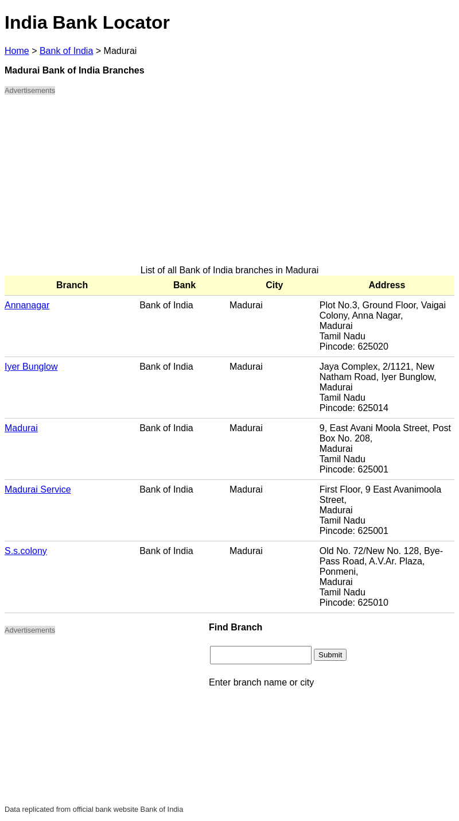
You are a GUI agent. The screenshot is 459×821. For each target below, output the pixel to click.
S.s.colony (26, 551)
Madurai (21, 428)
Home (17, 51)
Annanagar (27, 305)
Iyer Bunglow (31, 366)
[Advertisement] (229, 184)
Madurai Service (38, 489)
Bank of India (66, 51)
